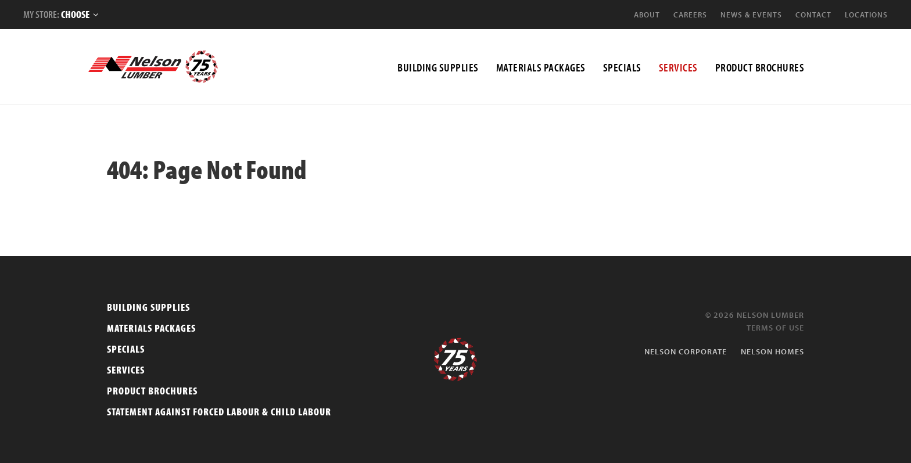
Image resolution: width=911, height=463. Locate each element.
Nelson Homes (772, 351)
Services (126, 369)
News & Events (751, 14)
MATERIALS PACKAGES (541, 66)
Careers (690, 14)
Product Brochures (760, 66)
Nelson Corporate (685, 351)
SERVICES (678, 66)
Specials (622, 66)
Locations (866, 14)
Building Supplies (148, 307)
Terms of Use (775, 327)
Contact (813, 14)
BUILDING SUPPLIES (438, 66)
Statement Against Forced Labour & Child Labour (219, 411)
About (647, 14)
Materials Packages (151, 328)
